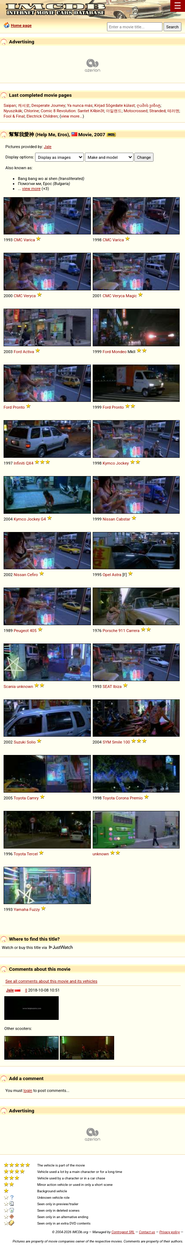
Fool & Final (14, 116)
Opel (107, 574)
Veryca (30, 295)
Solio (30, 742)
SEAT (107, 686)
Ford (18, 351)
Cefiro (32, 574)
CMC (18, 239)
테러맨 (173, 110)
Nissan (109, 519)
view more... (72, 116)
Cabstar (123, 519)
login (28, 1090)
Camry (33, 797)
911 (121, 630)
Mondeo (119, 351)
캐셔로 (24, 105)
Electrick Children (42, 116)
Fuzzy (34, 909)
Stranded (157, 110)
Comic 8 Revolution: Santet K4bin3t (72, 110)
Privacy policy (169, 1232)
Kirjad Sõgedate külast (114, 105)
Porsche (110, 630)
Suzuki (19, 742)
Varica (29, 239)
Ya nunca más (79, 105)
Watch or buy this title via (37, 947)
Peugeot (21, 630)
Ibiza (117, 686)
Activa (28, 351)
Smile (117, 742)
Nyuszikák (13, 110)
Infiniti (19, 463)
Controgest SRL (123, 1232)
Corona (122, 797)
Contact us (147, 1232)
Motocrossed (135, 110)
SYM (107, 742)
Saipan (10, 105)
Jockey (122, 463)
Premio (136, 797)
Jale (48, 146)
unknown (25, 686)
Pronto (19, 407)
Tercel (32, 853)
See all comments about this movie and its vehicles (51, 981)
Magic (131, 295)
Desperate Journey (48, 105)
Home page (21, 25)
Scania (10, 686)
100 (126, 742)
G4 (43, 519)
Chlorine (31, 110)
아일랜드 (114, 110)
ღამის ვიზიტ (149, 105)
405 (33, 630)
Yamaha (21, 909)
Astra (117, 574)
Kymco (109, 463)
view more (31, 188)
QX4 (29, 463)
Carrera (133, 630)
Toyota (20, 797)
